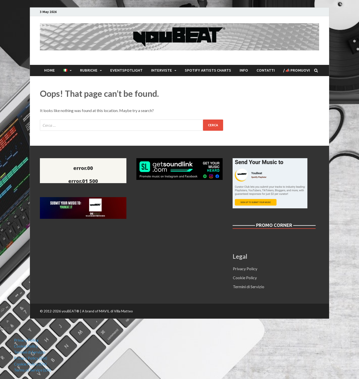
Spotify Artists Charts (208, 70)
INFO (244, 70)
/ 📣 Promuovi (296, 70)
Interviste (161, 70)
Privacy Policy (245, 268)
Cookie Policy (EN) (30, 364)
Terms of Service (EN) (32, 370)
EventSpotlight (126, 70)
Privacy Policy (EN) (30, 358)
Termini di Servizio (248, 286)
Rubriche (88, 70)
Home (49, 70)
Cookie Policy (245, 277)
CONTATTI (266, 70)
